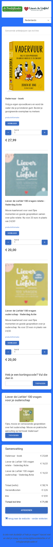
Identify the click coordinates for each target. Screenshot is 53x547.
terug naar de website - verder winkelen (26, 518)
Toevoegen (14, 435)
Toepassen (40, 383)
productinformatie (12, 118)
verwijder (12, 123)
